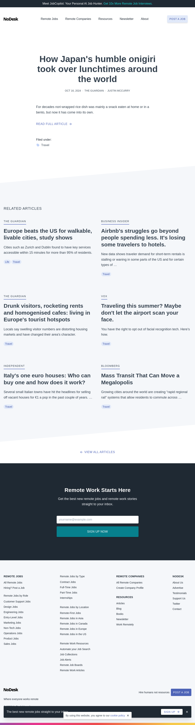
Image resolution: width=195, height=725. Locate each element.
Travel (42, 145)
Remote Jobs (49, 18)
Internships (66, 597)
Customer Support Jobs (17, 601)
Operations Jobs (13, 633)
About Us (178, 582)
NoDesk (178, 576)
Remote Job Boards (71, 665)
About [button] (145, 18)
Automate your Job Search (75, 649)
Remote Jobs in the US (73, 634)
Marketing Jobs (12, 622)
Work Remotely (125, 624)
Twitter (176, 603)
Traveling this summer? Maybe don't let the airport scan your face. (141, 312)
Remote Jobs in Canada (73, 623)
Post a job (177, 19)
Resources (124, 597)
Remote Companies (78, 18)
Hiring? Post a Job (14, 587)
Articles (120, 603)
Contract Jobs (68, 582)
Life (7, 261)
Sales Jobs (10, 643)
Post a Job (181, 692)
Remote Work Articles (72, 670)
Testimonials (180, 593)
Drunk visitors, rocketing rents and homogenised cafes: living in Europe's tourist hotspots (47, 312)
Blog (118, 608)
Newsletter (127, 18)
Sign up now (97, 531)
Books (119, 613)
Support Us (179, 598)
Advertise (178, 587)
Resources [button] (105, 18)
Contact (177, 609)
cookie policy (117, 715)
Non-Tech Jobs (12, 628)
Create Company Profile (129, 587)
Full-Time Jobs (68, 587)
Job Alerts (65, 659)
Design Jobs (11, 606)
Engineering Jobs (13, 612)
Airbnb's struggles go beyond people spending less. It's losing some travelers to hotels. (143, 238)
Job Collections (68, 654)
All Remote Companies (129, 582)
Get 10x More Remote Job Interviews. (128, 3)
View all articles (97, 452)
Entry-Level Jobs (13, 617)
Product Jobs (11, 638)
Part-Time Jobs (68, 592)
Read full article (54, 123)
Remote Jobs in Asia (71, 618)
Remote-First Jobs (70, 613)
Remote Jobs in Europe (73, 628)
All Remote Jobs (13, 582)
